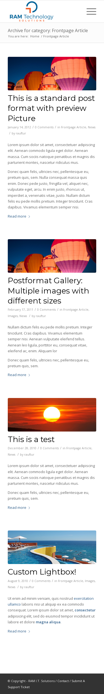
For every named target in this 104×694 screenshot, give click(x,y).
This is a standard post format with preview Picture (51, 108)
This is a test (31, 439)
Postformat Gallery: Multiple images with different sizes (48, 290)
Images (13, 316)
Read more (20, 216)
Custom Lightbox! (42, 571)
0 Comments (44, 127)
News (91, 127)
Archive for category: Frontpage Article (48, 30)
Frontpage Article (73, 127)
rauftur (21, 133)
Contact (63, 681)
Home (34, 36)
